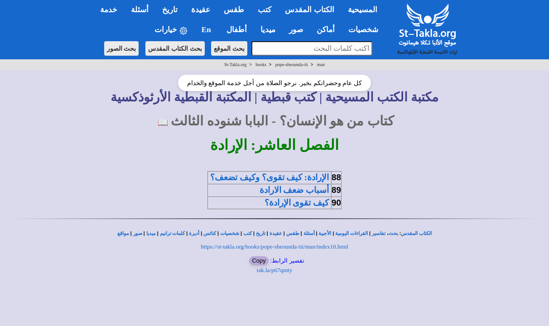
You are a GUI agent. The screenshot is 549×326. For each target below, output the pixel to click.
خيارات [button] (171, 30)
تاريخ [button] (170, 9)
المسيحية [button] (362, 9)
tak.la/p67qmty (274, 270)
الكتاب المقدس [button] (309, 9)
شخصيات (229, 233)
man (321, 64)
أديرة (194, 233)
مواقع (123, 233)
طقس (292, 233)
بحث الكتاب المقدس (175, 48)
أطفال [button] (236, 29)
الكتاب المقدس (416, 233)
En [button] (207, 29)
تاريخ (260, 233)
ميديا (151, 233)
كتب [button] (264, 9)
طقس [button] (234, 9)
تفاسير (378, 233)
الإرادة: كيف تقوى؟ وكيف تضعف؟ (269, 177)
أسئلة (309, 233)
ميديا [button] (267, 29)
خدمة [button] (108, 9)
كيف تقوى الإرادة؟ (297, 202)
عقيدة (276, 233)
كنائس (209, 233)
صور (137, 233)
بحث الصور (121, 48)
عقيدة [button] (200, 9)
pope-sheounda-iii (291, 64)
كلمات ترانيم (172, 233)
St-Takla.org (235, 64)
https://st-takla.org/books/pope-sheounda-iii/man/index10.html (274, 246)
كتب (247, 233)
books (260, 64)
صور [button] (296, 29)
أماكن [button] (326, 29)
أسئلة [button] (140, 9)
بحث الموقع (229, 48)
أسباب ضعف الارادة (294, 190)
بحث (393, 233)
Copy (258, 260)
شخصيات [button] (366, 29)
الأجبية (324, 233)
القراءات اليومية (351, 233)
